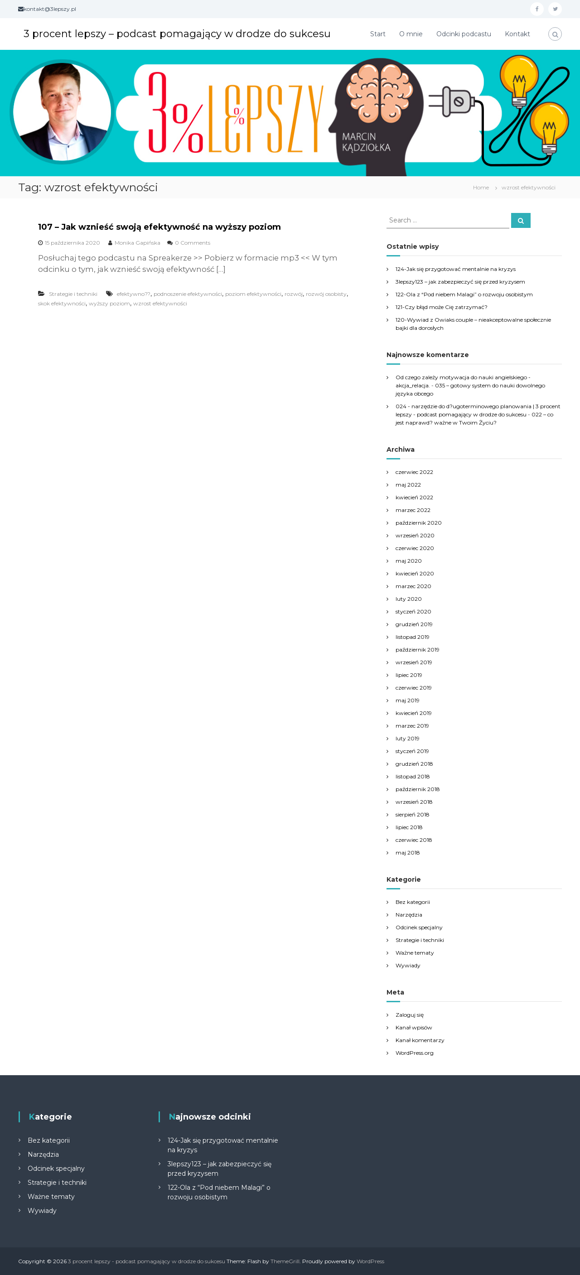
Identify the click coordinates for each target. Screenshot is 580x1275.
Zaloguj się (410, 1014)
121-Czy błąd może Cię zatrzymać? (442, 307)
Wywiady (408, 965)
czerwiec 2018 (414, 839)
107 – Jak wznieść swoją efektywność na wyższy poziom (159, 227)
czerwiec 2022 (414, 471)
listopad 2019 (413, 636)
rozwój (294, 293)
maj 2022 (408, 484)
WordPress (370, 1261)
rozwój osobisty (326, 293)
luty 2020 (409, 598)
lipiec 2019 (409, 674)
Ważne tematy (415, 952)
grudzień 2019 (414, 624)
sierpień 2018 (413, 814)
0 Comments (192, 242)
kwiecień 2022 (414, 497)
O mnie (411, 34)
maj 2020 (409, 560)
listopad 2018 (413, 776)
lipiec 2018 (409, 827)
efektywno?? (133, 293)
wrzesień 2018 (414, 801)
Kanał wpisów (414, 1027)
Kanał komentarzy (420, 1040)
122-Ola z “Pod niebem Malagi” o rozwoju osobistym (464, 294)
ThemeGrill (285, 1261)
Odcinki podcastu (463, 34)
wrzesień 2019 (414, 662)
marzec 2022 (413, 510)
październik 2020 (419, 522)
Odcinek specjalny (419, 927)
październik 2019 (418, 649)
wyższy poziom (109, 303)
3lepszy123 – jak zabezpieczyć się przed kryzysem (460, 281)
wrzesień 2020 (415, 535)
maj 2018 (408, 852)
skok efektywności (62, 303)
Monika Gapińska (137, 242)
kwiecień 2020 (415, 573)
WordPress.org (415, 1052)
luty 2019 (408, 738)
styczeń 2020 (413, 611)
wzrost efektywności (160, 303)
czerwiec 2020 (415, 548)
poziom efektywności (253, 293)
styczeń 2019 (412, 751)
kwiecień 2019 (414, 713)
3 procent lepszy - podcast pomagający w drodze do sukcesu (146, 1261)
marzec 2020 (413, 586)
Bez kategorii (413, 901)
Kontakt (517, 34)
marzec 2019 (412, 725)
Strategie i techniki (73, 293)
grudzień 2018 (414, 763)
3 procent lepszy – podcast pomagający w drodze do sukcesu (177, 34)
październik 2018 (418, 789)
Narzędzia (409, 914)
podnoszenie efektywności (188, 293)
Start (378, 34)
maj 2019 (408, 700)
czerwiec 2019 (414, 687)
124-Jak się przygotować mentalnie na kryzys (456, 269)
